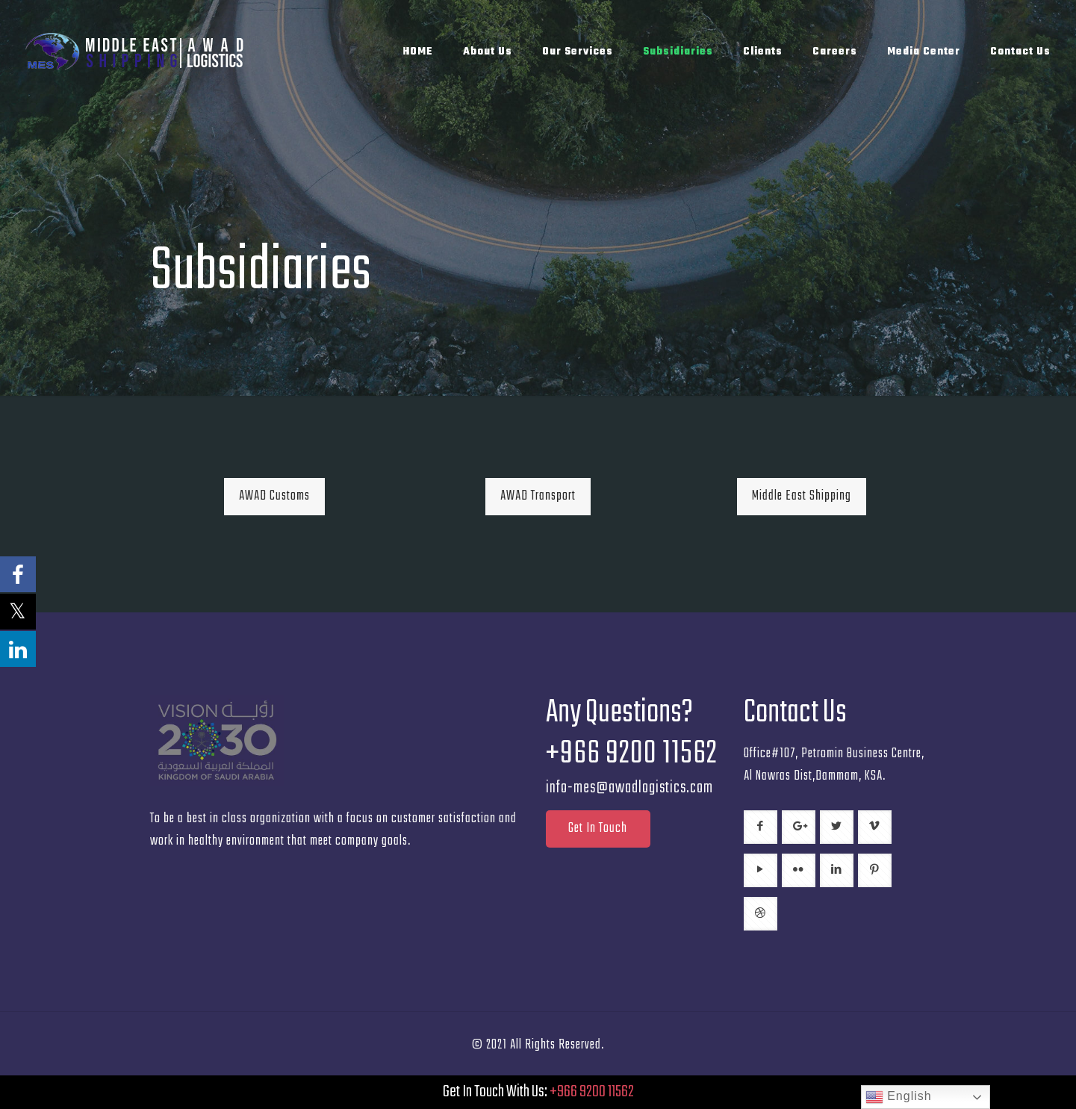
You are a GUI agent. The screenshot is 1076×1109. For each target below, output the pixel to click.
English (898, 1097)
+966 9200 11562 (592, 1091)
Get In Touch (597, 828)
